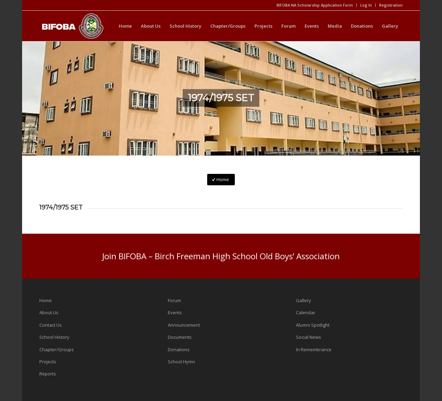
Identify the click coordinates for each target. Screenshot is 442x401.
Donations (179, 349)
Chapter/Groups (56, 349)
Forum (174, 300)
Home (45, 300)
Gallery (303, 300)
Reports (47, 374)
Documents (180, 337)
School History (54, 337)
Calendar (305, 312)
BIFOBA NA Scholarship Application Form (315, 5)
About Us (48, 312)
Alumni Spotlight (312, 325)
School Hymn (181, 361)
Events (175, 312)
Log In (366, 5)
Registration (391, 5)
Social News (308, 337)
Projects (47, 361)
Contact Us (50, 325)
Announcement (184, 325)
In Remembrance (314, 349)
